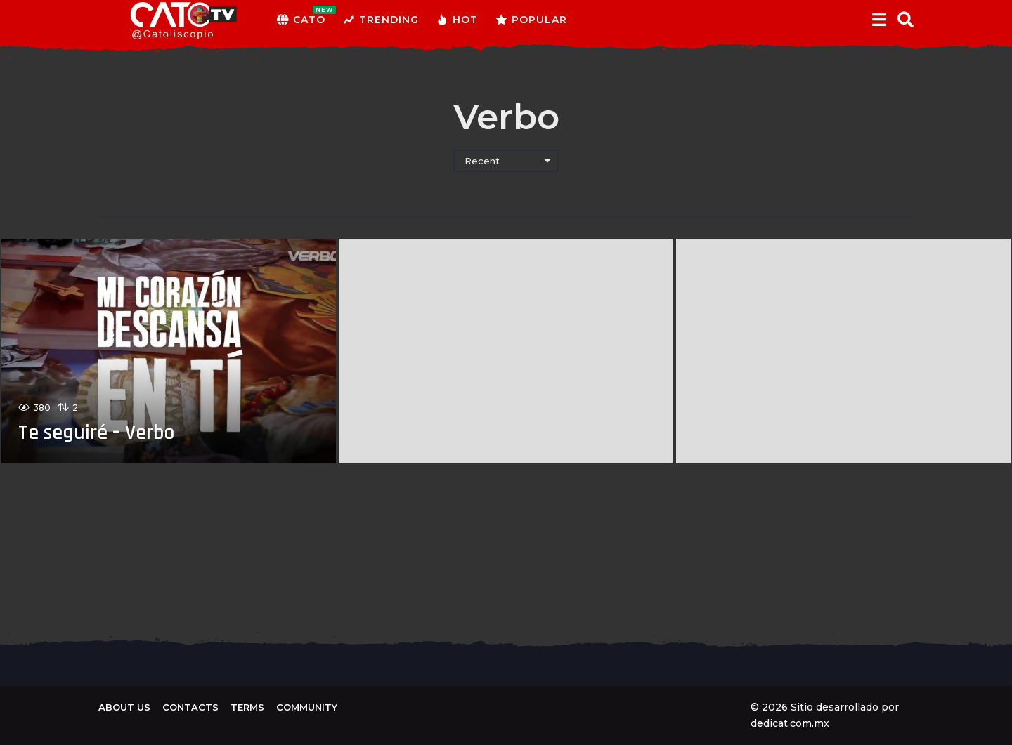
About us (124, 707)
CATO (301, 20)
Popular (531, 20)
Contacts (190, 707)
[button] (879, 20)
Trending (381, 20)
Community (306, 707)
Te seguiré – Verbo (97, 432)
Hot (457, 20)
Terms (247, 707)
